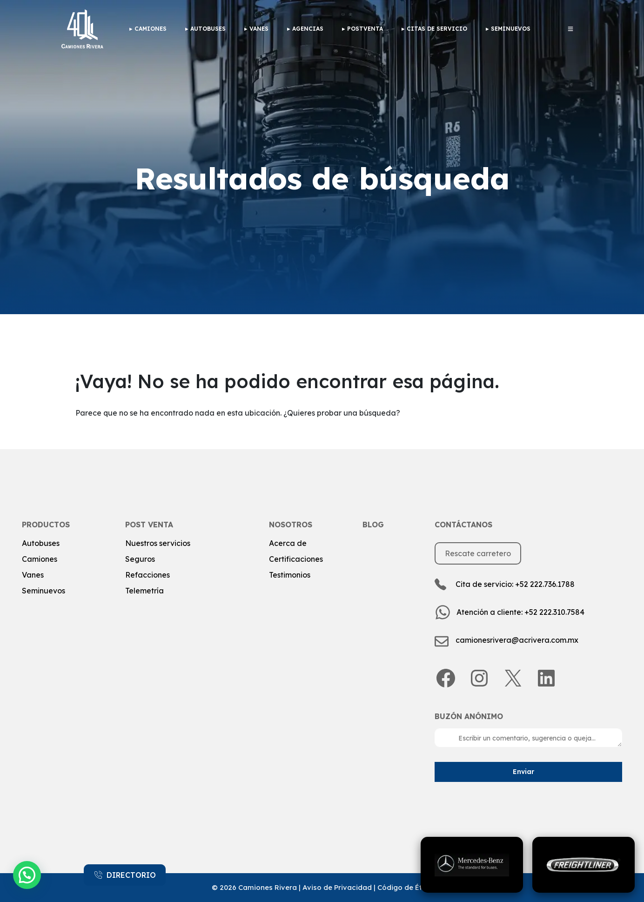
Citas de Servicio (437, 28)
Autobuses (208, 28)
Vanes (258, 28)
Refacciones (147, 574)
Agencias (307, 28)
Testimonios (289, 574)
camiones (150, 28)
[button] (27, 875)
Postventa (365, 28)
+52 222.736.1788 (545, 584)
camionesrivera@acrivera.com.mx (517, 640)
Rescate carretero (478, 553)
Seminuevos (510, 28)
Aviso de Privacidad (337, 887)
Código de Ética (405, 887)
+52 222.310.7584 (554, 612)
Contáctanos (463, 524)
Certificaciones (296, 559)
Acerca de (288, 543)
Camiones (39, 559)
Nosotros (290, 524)
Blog (373, 524)
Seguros (140, 559)
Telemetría (144, 590)
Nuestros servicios (157, 543)
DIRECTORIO (125, 875)
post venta (149, 524)
